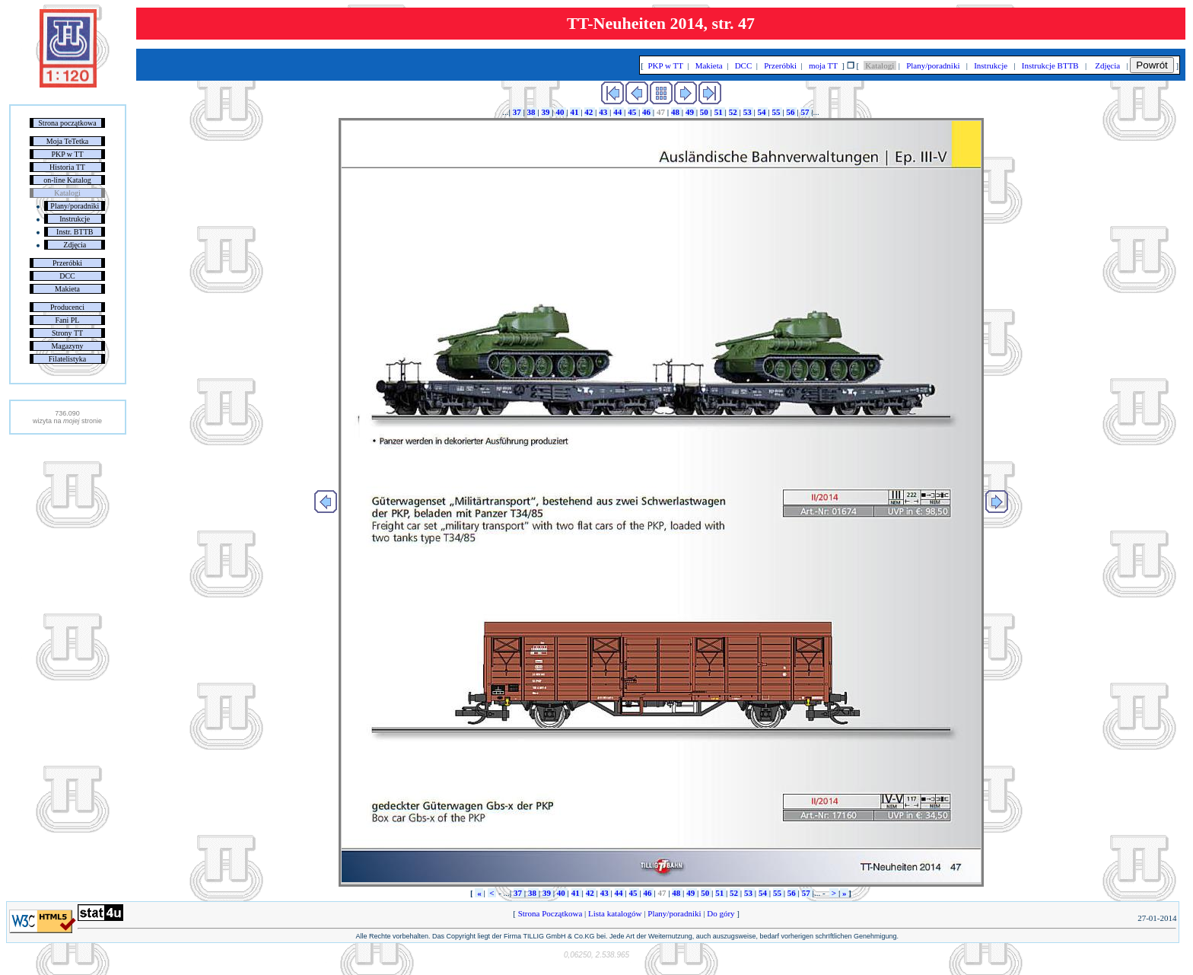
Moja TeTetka (67, 141)
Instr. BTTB (74, 232)
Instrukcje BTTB (1050, 65)
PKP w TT (67, 154)
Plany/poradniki (74, 206)
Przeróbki (67, 263)
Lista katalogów (615, 913)
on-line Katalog (67, 180)
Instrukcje (74, 219)
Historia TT (67, 167)
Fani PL (68, 320)
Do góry (721, 913)
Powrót (1151, 65)
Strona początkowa (67, 123)
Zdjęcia (74, 245)
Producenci (67, 307)
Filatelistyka (67, 359)
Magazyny (67, 346)
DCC (67, 276)
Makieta (67, 289)
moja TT (822, 65)
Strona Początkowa (550, 913)
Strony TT (67, 333)
